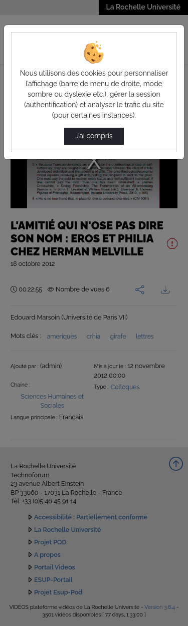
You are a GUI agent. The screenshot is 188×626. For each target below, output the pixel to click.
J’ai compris (93, 136)
